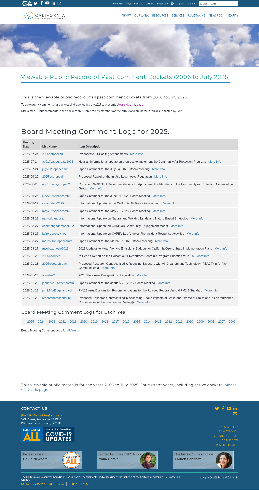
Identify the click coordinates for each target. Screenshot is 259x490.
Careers (150, 3)
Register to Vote (227, 445)
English (180, 3)
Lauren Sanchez (188, 459)
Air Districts (230, 440)
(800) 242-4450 (29, 415)
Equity (233, 15)
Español (191, 3)
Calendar (118, 3)
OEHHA (73, 484)
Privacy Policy (228, 431)
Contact (138, 3)
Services (178, 15)
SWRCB (85, 484)
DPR (51, 484)
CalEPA (25, 484)
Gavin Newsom (35, 459)
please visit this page (129, 105)
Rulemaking (196, 15)
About (126, 15)
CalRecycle (39, 484)
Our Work (141, 15)
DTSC (61, 484)
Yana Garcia (108, 459)
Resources (160, 15)
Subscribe (162, 3)
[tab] (172, 3)
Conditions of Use (226, 436)
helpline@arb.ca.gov (50, 415)
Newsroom (217, 15)
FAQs (128, 3)
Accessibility (229, 427)
